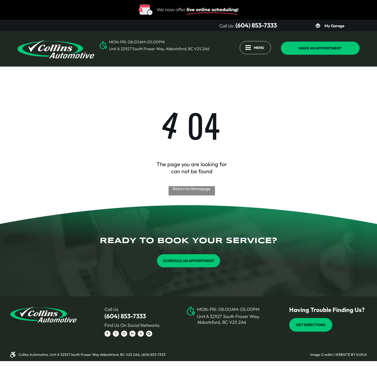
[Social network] (149, 334)
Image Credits (321, 354)
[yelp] (141, 334)
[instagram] (124, 334)
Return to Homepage (191, 188)
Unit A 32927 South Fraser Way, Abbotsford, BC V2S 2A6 (159, 48)
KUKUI (361, 354)
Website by (345, 354)
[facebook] (107, 334)
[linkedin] (132, 334)
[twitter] (116, 334)
